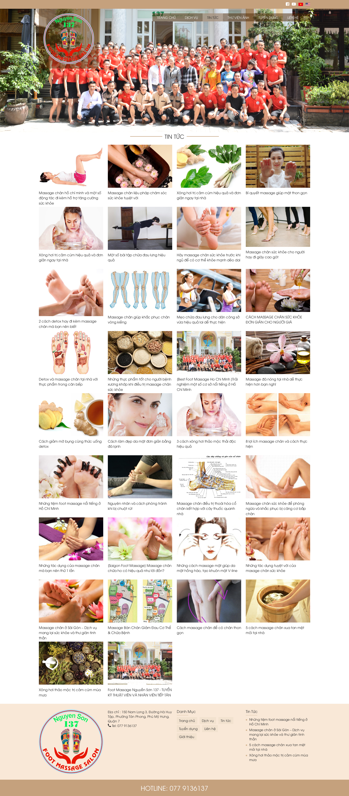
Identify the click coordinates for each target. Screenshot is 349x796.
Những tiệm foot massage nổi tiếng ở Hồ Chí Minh (278, 721)
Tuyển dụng (268, 17)
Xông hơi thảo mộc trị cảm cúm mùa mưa (278, 757)
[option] (174, 70)
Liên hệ (293, 17)
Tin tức (212, 17)
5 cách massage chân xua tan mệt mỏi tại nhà (277, 746)
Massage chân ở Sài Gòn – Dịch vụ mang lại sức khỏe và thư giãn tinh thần (276, 734)
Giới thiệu (186, 736)
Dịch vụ (191, 17)
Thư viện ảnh (238, 17)
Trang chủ (166, 17)
